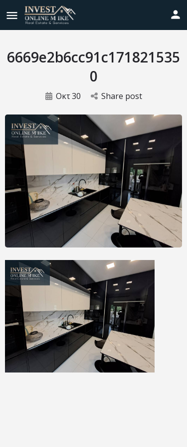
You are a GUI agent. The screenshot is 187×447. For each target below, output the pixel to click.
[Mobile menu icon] (12, 15)
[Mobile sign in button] (175, 14)
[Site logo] (51, 15)
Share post (116, 96)
